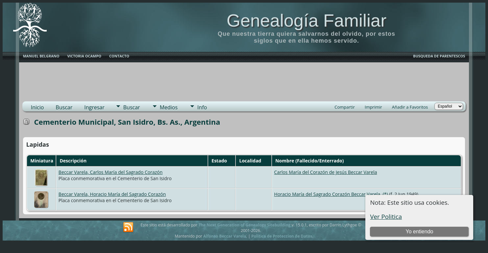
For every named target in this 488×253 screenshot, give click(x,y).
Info (202, 107)
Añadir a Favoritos (410, 107)
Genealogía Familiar (306, 20)
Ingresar (94, 107)
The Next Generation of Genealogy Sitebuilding (244, 225)
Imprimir (373, 107)
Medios (169, 107)
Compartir (344, 107)
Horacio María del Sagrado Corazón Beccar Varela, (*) (331, 194)
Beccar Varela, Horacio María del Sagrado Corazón (112, 194)
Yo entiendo (419, 231)
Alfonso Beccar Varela (224, 236)
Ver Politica (386, 216)
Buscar (64, 107)
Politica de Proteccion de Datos (281, 236)
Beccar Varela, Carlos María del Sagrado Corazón (110, 172)
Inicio (37, 107)
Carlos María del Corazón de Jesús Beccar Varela (325, 172)
